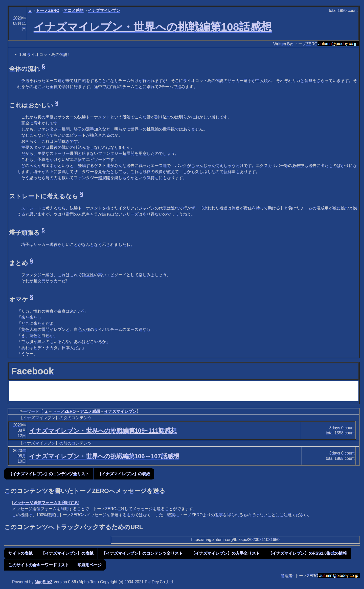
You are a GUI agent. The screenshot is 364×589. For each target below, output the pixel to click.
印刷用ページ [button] (89, 565)
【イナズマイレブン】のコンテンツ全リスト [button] (48, 474)
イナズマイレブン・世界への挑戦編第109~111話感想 (103, 430)
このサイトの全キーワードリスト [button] (38, 565)
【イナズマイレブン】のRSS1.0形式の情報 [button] (307, 553)
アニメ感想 (73, 10)
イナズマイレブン (104, 10)
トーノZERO (47, 10)
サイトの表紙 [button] (20, 553)
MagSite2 (43, 582)
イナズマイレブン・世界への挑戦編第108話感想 (153, 27)
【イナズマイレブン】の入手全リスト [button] (225, 553)
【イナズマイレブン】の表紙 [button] (124, 474)
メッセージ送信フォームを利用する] (46, 502)
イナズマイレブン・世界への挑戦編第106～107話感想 (104, 456)
